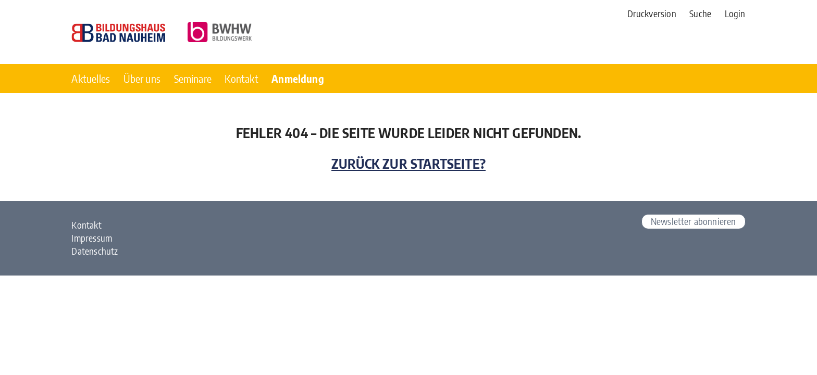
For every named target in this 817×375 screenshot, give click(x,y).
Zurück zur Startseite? (408, 163)
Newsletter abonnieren (693, 221)
